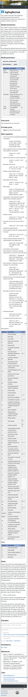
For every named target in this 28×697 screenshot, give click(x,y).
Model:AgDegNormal (8, 675)
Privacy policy (4, 691)
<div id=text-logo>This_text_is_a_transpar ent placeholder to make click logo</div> (2, 2)
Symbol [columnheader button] (4, 332)
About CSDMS (4, 693)
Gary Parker (4, 647)
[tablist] (14, 63)
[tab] (10, 61)
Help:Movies (17, 641)
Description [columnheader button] (11, 332)
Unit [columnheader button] (23, 332)
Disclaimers (4, 695)
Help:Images (9, 641)
